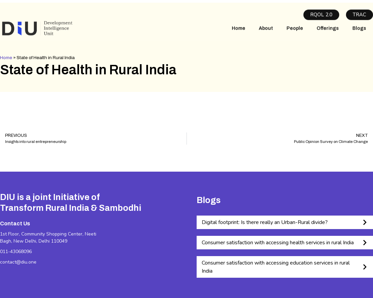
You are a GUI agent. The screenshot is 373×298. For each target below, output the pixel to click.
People (295, 31)
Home (238, 31)
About (266, 31)
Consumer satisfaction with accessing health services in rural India (278, 242)
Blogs (359, 31)
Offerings (328, 31)
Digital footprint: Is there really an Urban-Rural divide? (265, 222)
